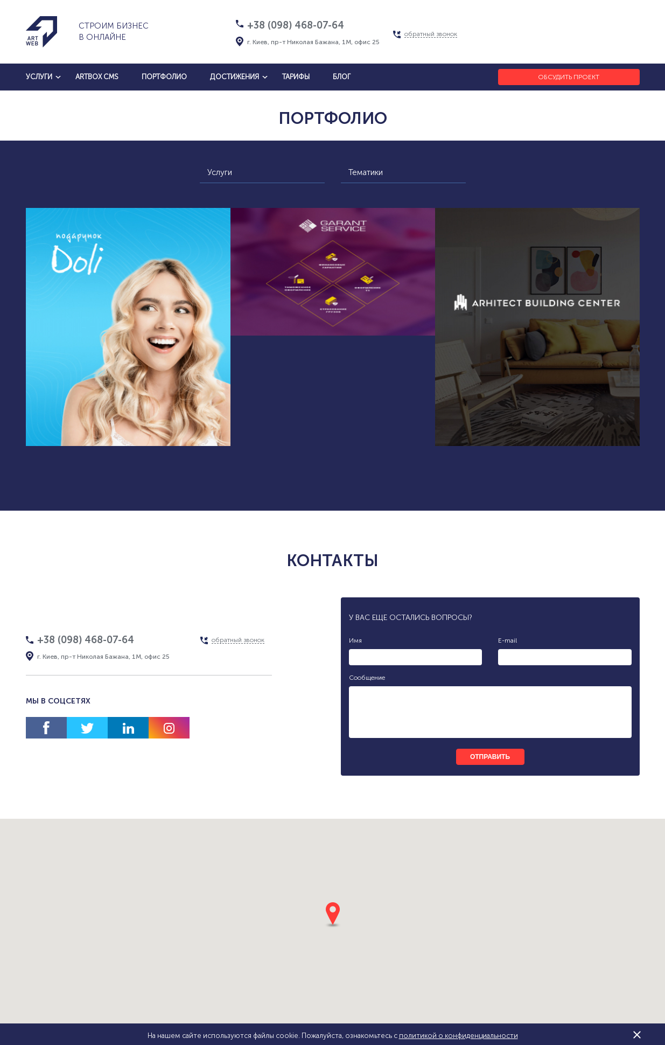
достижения (234, 77)
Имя (355, 640)
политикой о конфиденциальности (458, 1036)
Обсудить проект (568, 77)
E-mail (507, 640)
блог (342, 77)
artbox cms (96, 77)
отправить (490, 757)
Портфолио (164, 77)
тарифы (296, 77)
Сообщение (367, 677)
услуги (39, 77)
